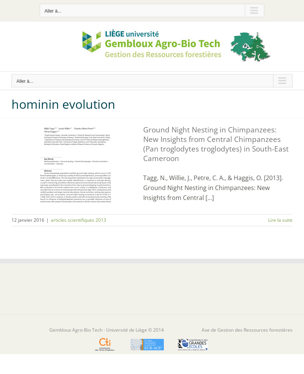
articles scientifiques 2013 (78, 220)
